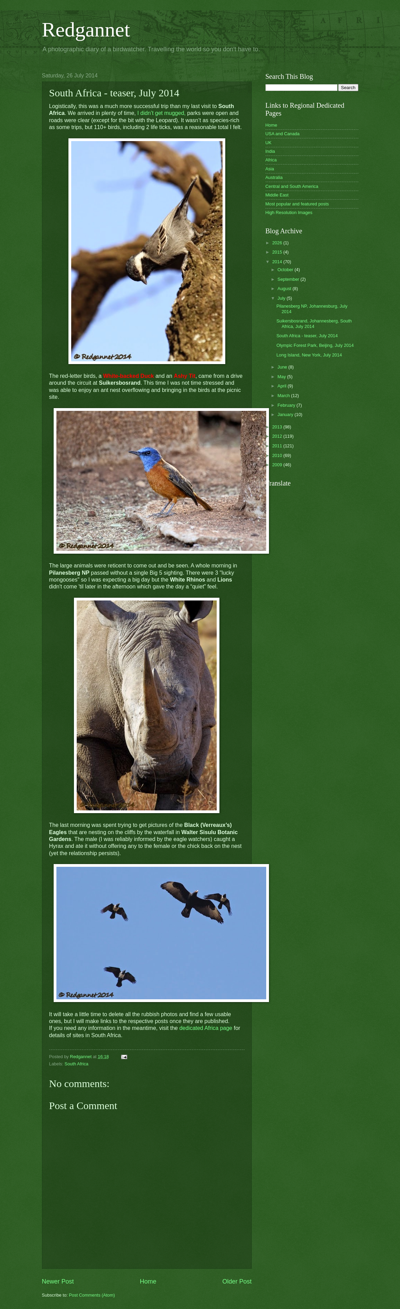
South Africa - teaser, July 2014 (307, 335)
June (283, 367)
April (283, 386)
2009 (277, 464)
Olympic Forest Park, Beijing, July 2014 (315, 345)
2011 (277, 445)
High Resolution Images (289, 212)
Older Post (236, 1281)
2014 (277, 261)
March (284, 395)
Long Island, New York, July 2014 (309, 355)
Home (148, 1281)
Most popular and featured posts (297, 203)
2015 (277, 252)
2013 (277, 426)
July (282, 298)
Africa (271, 159)
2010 (277, 455)
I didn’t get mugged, (161, 113)
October (286, 269)
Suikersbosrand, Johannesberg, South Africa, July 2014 (314, 323)
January (286, 414)
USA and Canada (283, 133)
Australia (274, 177)
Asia (270, 168)
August (285, 288)
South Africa (76, 1063)
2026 (277, 242)
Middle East (277, 195)
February (287, 405)
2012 (277, 436)
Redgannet (86, 29)
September (289, 279)
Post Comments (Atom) (92, 1295)
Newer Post (58, 1281)
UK (269, 142)
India (270, 151)
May (282, 376)
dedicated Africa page (205, 1028)
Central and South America (292, 186)
